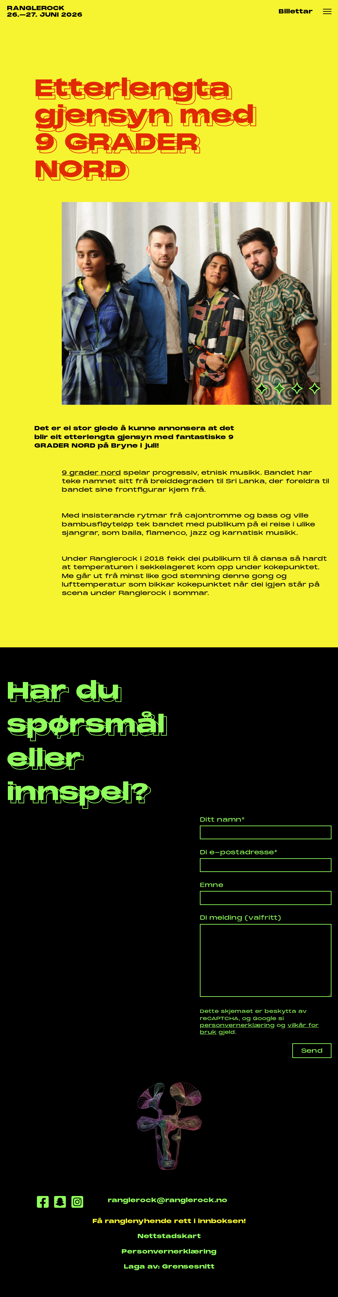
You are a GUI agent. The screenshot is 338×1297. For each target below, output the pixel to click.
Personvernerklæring (169, 1251)
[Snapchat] (60, 1203)
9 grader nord (91, 472)
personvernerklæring (237, 1025)
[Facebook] (43, 1203)
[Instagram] (77, 1203)
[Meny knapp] (327, 11)
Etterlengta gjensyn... (102, 31)
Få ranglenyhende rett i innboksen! (169, 1221)
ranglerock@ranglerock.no (167, 1200)
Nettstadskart (169, 1236)
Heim (14, 31)
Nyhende (43, 31)
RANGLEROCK (44, 11)
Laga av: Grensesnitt (169, 1266)
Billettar (296, 11)
